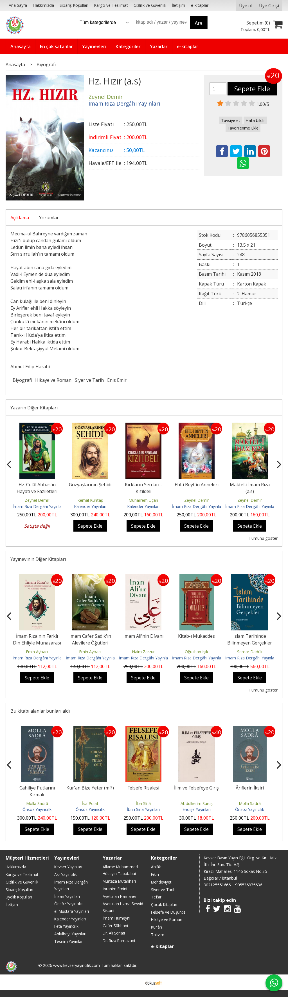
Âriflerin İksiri (250, 788)
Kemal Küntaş (90, 500)
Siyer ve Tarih (89, 380)
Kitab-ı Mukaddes (196, 636)
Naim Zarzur (143, 651)
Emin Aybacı (37, 651)
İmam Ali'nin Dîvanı (143, 636)
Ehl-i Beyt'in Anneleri (197, 484)
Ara (198, 23)
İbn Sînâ (143, 803)
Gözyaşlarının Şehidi (90, 484)
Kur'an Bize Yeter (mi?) (90, 788)
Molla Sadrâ (37, 803)
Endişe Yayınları (197, 809)
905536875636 (248, 884)
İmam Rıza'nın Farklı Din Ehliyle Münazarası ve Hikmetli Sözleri (37, 643)
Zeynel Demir (37, 500)
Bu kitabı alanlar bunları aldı (40, 711)
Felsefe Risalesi (143, 788)
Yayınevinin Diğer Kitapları (38, 559)
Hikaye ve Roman (53, 380)
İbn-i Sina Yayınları (143, 809)
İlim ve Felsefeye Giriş (196, 788)
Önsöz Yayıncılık (36, 809)
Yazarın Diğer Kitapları (34, 408)
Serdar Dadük (249, 651)
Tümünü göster (263, 538)
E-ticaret (135, 982)
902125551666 (217, 884)
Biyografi (22, 380)
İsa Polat (90, 803)
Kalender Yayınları (90, 506)
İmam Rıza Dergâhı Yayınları (38, 506)
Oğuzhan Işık (196, 651)
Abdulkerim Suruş (197, 803)
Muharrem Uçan (143, 500)
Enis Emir (117, 380)
